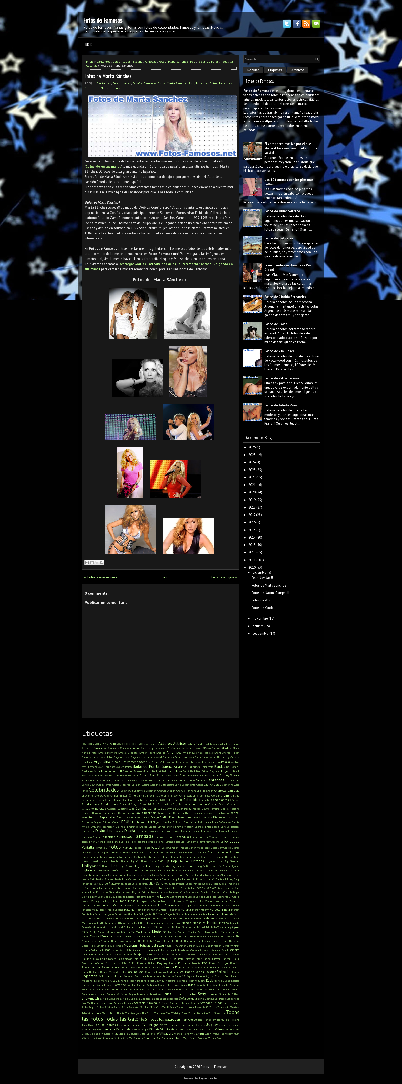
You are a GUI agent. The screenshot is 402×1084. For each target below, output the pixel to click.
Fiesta (107, 841)
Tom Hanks (204, 1019)
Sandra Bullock (129, 989)
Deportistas (107, 817)
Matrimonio (89, 923)
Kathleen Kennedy (144, 888)
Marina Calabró (102, 918)
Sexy (202, 993)
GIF (136, 852)
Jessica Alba (219, 875)
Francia (128, 847)
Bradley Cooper (170, 775)
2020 (120, 744)
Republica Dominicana (148, 976)
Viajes (144, 1029)
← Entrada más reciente (100, 577)
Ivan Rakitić (186, 870)
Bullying (107, 780)
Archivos (297, 70)
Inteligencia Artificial (109, 870)
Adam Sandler (196, 744)
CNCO (162, 800)
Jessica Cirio (88, 879)
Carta (178, 784)
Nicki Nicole (118, 941)
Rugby (183, 985)
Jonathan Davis (91, 883)
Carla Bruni (232, 780)
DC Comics (196, 813)
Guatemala (88, 857)
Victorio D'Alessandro (187, 1029)
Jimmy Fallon (178, 879)
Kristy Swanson (170, 892)
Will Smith (197, 1033)
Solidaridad (232, 998)
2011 (252, 560)
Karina (94, 888)
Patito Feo (189, 954)
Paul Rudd (201, 954)
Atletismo (191, 762)
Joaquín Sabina (215, 879)
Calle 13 (118, 780)
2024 (135, 744)
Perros (172, 959)
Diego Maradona (180, 817)
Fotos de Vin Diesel (279, 351)
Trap (119, 1025)
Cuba (131, 808)
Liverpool (142, 901)
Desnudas (123, 817)
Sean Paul (215, 989)
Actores (165, 743)
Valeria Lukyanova (93, 1029)
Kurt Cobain (201, 892)
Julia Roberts (139, 883)
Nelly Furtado (222, 936)
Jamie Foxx (125, 875)
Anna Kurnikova (184, 757)
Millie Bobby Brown (93, 932)
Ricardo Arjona (205, 976)
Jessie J (119, 879)
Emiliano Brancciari (102, 826)
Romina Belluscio (146, 985)
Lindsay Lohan (109, 901)
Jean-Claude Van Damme (160, 875)
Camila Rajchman (175, 780)
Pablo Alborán (127, 950)
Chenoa (99, 795)
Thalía (120, 1013)
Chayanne (87, 795)
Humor (190, 866)
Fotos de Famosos (102, 20)
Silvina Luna (127, 998)
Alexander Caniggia (166, 748)
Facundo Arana (91, 837)
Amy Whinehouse (186, 752)
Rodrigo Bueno (222, 980)
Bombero (121, 775)
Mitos (124, 932)
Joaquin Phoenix (196, 879)
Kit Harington (116, 892)
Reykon (190, 976)
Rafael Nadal (231, 967)
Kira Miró (101, 892)
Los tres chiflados (171, 901)
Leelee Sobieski (196, 896)
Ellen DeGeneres (221, 822)
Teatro (213, 1007)
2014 (252, 537)
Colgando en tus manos (103, 166)
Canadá (201, 780)
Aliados (226, 748)
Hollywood (91, 865)
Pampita (234, 950)
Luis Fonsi (151, 905)
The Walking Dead (177, 1013)
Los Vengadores (190, 901)
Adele (209, 744)
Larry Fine (153, 896)
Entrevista (88, 831)
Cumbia (141, 808)
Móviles (209, 932)
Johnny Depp (232, 879)
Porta (212, 963)
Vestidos (136, 1029)
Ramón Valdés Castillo (113, 972)
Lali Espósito (118, 896)
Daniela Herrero (91, 813)
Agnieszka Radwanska (226, 744)
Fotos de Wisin (262, 600)
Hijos (144, 861)
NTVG (175, 945)
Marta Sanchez (178, 61)
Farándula (182, 837)
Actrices (180, 743)
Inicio (88, 44)
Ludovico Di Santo (133, 905)
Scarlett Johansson (196, 989)
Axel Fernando (106, 767)
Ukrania (174, 1025)
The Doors (147, 1013)
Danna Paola (109, 813)
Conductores (109, 804)
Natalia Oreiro (187, 936)
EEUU (126, 821)
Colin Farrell (174, 800)
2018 (112, 744)
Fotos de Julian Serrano (282, 211)
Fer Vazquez (211, 837)
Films (115, 841)
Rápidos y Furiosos (154, 972)
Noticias (131, 945)
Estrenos (165, 831)
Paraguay (115, 954)
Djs (225, 817)
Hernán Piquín (119, 861)
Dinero (196, 817)
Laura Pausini (178, 896)
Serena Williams (117, 994)
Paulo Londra (108, 959)
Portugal (223, 963)
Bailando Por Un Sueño (152, 766)
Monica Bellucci (177, 932)
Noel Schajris (97, 945)
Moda (139, 932)
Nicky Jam (131, 941)
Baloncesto (207, 767)
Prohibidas (144, 967)
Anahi (217, 752)
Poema (173, 963)
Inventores (130, 870)
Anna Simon (202, 757)
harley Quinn (199, 857)
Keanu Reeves (206, 888)
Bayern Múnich (142, 771)
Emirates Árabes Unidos (141, 826)
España (138, 61)
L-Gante (214, 892)
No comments (110, 88)
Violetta (105, 1033)
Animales (168, 757)
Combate (204, 800)
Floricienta (191, 841)
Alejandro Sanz (117, 748)
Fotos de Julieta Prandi (282, 405)
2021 (252, 485)
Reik (100, 976)
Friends (146, 847)
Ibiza (212, 866)
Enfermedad (212, 826)
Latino (164, 896)
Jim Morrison (144, 879)
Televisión (87, 1013)
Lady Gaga (104, 896)
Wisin (208, 1033)
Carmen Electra (140, 784)
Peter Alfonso (186, 959)
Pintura (141, 963)
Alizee (236, 748)
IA (207, 866)
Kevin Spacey (225, 888)
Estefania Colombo (147, 831)
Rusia (192, 985)
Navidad (202, 936)
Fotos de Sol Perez (278, 238)
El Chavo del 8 (142, 822)
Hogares (210, 861)
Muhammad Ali (230, 932)
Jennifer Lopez (203, 875)
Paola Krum (89, 954)
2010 (252, 567)
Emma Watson (184, 826)
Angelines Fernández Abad (146, 757)
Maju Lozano (115, 910)
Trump (126, 1025)
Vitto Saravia (148, 1033)
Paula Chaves (231, 954)
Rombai (131, 985)
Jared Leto (139, 875)
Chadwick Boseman (145, 790)
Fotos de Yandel (263, 608)
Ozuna (114, 950)
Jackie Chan (226, 870)
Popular (253, 70)
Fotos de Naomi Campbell (270, 593)
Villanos (230, 1029)
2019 (252, 500)
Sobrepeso (172, 998)
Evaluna (186, 831)
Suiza (124, 1007)
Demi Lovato (221, 813)
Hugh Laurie (161, 866)
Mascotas (220, 918)
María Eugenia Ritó (145, 914)
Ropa (176, 985)
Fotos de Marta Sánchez (108, 76)
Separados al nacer (93, 994)
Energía (199, 826)
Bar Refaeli (232, 767)
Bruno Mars (89, 780)
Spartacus (107, 1003)
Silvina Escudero (109, 998)
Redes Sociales (205, 972)
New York (87, 941)
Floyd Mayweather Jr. (211, 841)
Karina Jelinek (107, 888)
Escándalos (103, 831)
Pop (192, 61)
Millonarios (113, 932)
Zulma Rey (214, 1038)
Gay (220, 847)
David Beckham (145, 813)
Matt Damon (105, 923)
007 (84, 744)
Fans (171, 837)
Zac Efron (162, 1038)
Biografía (226, 771)
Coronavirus (165, 804)
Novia (168, 945)
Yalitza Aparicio (96, 1038)
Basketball (115, 771)
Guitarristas (126, 857)
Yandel (109, 1038)
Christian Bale (201, 795)
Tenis (97, 1013)
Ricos (113, 980)
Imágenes (233, 866)
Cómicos (234, 800)
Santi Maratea (149, 989)
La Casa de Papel (229, 892)
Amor (171, 752)
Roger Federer (105, 985)
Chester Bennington (116, 795)
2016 (252, 522)
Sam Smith (112, 989)
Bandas (219, 766)
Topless (110, 1025)
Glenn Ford (177, 852)
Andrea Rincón (230, 752)
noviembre (260, 618)
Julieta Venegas (194, 883)
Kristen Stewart (150, 892)
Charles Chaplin (166, 790)
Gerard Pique (100, 852)
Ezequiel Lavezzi (229, 831)
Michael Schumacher (184, 927)
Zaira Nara (175, 1038)
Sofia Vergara (188, 998)
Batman (128, 771)
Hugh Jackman (143, 866)
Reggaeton (89, 976)
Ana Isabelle (205, 752)
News (97, 941)
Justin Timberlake (229, 883)
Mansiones (173, 910)
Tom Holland (232, 1019)
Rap (141, 972)
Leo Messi (211, 896)
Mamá (139, 910)
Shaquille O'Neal (229, 994)
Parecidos (127, 954)
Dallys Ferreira (210, 808)
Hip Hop (171, 861)
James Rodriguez (109, 875)
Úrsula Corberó (196, 1025)
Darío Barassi (126, 813)
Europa (175, 831)
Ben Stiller (202, 771)
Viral (115, 1033)
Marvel (210, 918)
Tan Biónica (169, 1007)
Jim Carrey (130, 879)
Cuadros (111, 808)
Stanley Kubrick (123, 1003)
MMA (131, 932)
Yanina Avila (121, 1038)
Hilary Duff (156, 861)
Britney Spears (229, 775)
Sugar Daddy (95, 1007)
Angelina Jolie (122, 757)
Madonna (201, 905)
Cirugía (100, 800)
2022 (127, 744)
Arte (148, 762)
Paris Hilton (149, 954)
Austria (235, 762)
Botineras (133, 775)
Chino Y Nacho (154, 795)
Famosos (143, 835)
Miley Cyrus (231, 927)
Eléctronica (204, 822)
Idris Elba (221, 866)
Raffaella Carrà (90, 972)
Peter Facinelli (204, 959)
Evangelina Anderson (205, 831)
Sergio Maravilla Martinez (144, 994)
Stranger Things (211, 1003)
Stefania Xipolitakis (147, 1003)
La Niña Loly (89, 896)
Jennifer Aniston (185, 875)
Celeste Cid (127, 790)
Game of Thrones (178, 847)
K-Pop (85, 888)
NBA (210, 936)
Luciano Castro (112, 905)
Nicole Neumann (186, 941)
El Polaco (177, 822)
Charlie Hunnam (186, 790)
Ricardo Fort (222, 976)
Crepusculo (199, 804)
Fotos (162, 61)
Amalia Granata (128, 752)
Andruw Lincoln (91, 757)
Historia (184, 861)
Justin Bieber (210, 883)
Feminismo (196, 837)
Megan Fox (173, 923)
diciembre (260, 572)
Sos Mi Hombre (91, 1003)
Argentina (102, 761)
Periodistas (160, 959)
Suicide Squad (112, 1007)
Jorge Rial (107, 883)
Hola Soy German (228, 861)
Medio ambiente (155, 923)
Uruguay (212, 1025)
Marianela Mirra (218, 914)
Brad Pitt (155, 775)
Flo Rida (124, 841)
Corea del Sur (148, 804)
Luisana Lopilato (185, 905)
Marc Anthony (200, 910)
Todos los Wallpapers (165, 1019)
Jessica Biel (233, 875)
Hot (113, 865)
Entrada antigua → (224, 577)
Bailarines (194, 767)
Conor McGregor (129, 804)
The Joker (159, 1013)
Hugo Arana (177, 866)
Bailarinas (180, 767)
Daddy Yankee (192, 808)
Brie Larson (212, 775)
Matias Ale (233, 918)
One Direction (214, 945)
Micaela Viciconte (103, 927)
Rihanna (123, 980)
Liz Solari (154, 901)
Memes (186, 923)
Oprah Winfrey (231, 945)
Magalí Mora (224, 905)
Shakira (213, 994)
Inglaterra (89, 870)
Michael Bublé (122, 927)
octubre (258, 626)
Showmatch (90, 998)
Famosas (150, 61)
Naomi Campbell (123, 936)
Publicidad (157, 967)
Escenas (118, 831)
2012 (252, 552)
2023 (252, 470)
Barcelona (100, 771)
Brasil (183, 775)
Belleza (177, 771)
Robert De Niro (137, 980)
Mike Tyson (217, 927)
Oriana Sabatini (91, 950)
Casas (199, 784)
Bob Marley (101, 775)
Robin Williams (196, 980)
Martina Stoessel (195, 918)
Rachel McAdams (193, 967)
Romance (120, 985)
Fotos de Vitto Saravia (281, 378)
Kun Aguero (187, 892)
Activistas (151, 744)
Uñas (183, 1025)
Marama (186, 910)
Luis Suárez (166, 905)
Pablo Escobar (162, 950)
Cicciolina (216, 795)
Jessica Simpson (105, 879)
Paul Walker (215, 954)
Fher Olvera (96, 841)
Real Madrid (186, 972)
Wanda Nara (181, 1033)
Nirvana (223, 941)
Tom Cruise (189, 1019)
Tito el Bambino (198, 1013)
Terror (105, 1013)
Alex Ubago (147, 748)
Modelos (159, 931)
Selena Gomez (231, 989)
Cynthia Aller (175, 808)
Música (95, 936)
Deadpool (208, 813)
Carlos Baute (89, 784)
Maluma (129, 910)
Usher (236, 1025)
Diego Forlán (159, 817)
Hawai (85, 861)
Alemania (133, 748)
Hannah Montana (180, 857)
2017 (105, 744)
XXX (84, 1038)
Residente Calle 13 (174, 976)
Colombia (190, 800)
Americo (160, 752)
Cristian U (233, 804)
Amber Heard (147, 752)
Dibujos (146, 817)
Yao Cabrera (136, 1038)
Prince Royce (129, 967)
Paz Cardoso (125, 959)
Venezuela (123, 1029)
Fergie (223, 837)
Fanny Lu (161, 837)
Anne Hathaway (219, 757)
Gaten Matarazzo (199, 847)
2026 (252, 447)
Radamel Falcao (213, 967)
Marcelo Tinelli (220, 910)
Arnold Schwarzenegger (128, 762)
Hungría (200, 866)
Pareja (137, 954)
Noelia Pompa (114, 945)
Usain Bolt (225, 1025)
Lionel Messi (127, 901)
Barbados (87, 771)
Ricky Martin (101, 980)
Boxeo (144, 775)
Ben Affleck (189, 771)
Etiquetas (275, 70)
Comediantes (220, 800)
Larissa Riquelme (136, 896)
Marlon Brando (156, 918)
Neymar (105, 941)
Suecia (227, 1003)
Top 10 (99, 1025)
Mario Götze (119, 918)
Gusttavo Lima (160, 857)
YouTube (150, 1038)
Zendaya (202, 1038)
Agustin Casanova (94, 748)
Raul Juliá (172, 972)
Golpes (189, 852)
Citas (108, 800)
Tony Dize (87, 1025)
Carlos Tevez (104, 784)
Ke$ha (191, 888)
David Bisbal (164, 813)
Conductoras (90, 804)
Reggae (235, 972)
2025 (142, 744)
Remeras (128, 976)
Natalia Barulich (168, 936)
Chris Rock (185, 795)
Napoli (137, 936)
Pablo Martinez (180, 950)
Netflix (234, 936)
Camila (160, 780)
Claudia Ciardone (123, 800)
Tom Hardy (218, 1019)
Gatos (214, 847)
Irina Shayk (146, 870)
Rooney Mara (165, 985)
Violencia (95, 1033)
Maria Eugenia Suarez (171, 914)
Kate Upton (124, 888)
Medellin (139, 923)
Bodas (112, 775)
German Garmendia (121, 852)
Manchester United (155, 910)
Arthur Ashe (159, 762)
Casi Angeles (212, 784)
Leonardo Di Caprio (228, 896)
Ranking (132, 972)
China (140, 795)
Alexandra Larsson (190, 748)
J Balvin (199, 870)
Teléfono (234, 1007)
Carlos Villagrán (121, 784)
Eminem (121, 826)
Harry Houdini (216, 857)
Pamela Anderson (200, 950)
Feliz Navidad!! (262, 577)
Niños (215, 941)
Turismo (135, 1025)
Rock (209, 980)
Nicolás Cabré (146, 941)
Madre (211, 905)
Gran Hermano (218, 852)
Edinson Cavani (111, 822)
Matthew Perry (123, 923)
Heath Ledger (100, 861)
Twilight (152, 1025)
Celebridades (122, 61)
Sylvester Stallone (139, 1007)
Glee (166, 852)
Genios (227, 847)
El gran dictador (162, 822)
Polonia (196, 963)
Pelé (135, 959)
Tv (144, 1024)
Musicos (106, 936)
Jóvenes (118, 883)
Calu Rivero (130, 780)
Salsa (92, 989)
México (224, 923)
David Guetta (181, 813)
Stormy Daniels (189, 1003)
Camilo (191, 780)
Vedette (110, 1029)
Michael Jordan (162, 927)
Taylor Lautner (185, 1007)
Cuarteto (123, 808)
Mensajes (199, 923)
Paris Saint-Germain (169, 954)
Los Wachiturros (209, 901)
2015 (98, 744)
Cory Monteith (181, 804)
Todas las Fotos (208, 61)
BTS (99, 780)
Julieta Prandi (176, 883)
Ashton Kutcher (176, 762)
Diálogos (136, 817)
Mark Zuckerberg (137, 918)
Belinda (166, 771)
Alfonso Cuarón (211, 748)
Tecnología (223, 1007)
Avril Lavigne (89, 767)
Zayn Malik (190, 1038)
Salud (100, 989)
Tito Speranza (217, 1013)
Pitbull (151, 963)
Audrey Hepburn (207, 762)
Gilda (143, 852)
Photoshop (112, 963)
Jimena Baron (161, 879)
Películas (146, 958)
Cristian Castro (217, 804)
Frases (137, 847)
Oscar (106, 950)
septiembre (261, 633)
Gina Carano (154, 852)
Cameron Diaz (146, 780)
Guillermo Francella (107, 857)
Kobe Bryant (133, 892)
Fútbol (155, 847)
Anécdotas (107, 757)
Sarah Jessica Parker (171, 989)
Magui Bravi (99, 910)
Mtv (217, 932)
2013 (91, 744)
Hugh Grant (126, 866)
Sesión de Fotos (184, 994)
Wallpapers (165, 1033)
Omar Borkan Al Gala (192, 945)
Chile (132, 795)
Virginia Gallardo (129, 1033)
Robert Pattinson (177, 980)
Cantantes (103, 61)
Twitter (163, 1025)
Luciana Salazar (229, 901)
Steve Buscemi (170, 1003)
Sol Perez (220, 998)
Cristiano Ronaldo (94, 808)
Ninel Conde (203, 941)
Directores (206, 817)
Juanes (127, 883)
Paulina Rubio (90, 959)
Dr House (87, 822)
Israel (167, 870)
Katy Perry (179, 888)
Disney (217, 817)
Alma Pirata (89, 752)
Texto (113, 1013)
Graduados (200, 852)
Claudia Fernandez (146, 800)
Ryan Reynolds (221, 985)
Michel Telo (203, 927)
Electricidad (190, 822)
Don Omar (233, 817)
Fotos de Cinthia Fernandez (285, 297)
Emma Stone (166, 826)
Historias (197, 861)
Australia (224, 762)
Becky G (156, 771)
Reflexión (223, 972)
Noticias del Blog (151, 945)
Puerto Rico (172, 967)
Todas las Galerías (126, 1018)
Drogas (97, 822)
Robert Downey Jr (157, 980)
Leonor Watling (91, 901)
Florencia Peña (155, 841)
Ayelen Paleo (124, 767)
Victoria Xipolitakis (161, 1029)
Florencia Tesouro (174, 841)
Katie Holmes (164, 888)
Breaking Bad (196, 775)
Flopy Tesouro (137, 841)
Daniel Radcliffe (230, 808)
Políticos (184, 963)
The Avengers (133, 1013)
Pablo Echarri (145, 950)
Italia (174, 870)
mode (147, 932)
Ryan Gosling (204, 985)
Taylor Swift (202, 1007)
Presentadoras (111, 967)
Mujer (85, 936)
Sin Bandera (143, 998)
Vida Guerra (207, 1029)
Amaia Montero (107, 752)
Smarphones (159, 998)
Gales (165, 847)
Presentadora (91, 967)
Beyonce (214, 771)
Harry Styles (232, 857)
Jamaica (94, 875)
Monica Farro (196, 932)
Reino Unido (113, 976)
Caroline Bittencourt (162, 784)
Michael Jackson (142, 927)
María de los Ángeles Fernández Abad (111, 914)
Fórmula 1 (101, 847)
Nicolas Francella (165, 941)
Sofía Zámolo (206, 998)
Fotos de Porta (275, 324)
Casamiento (188, 784)
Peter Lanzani (222, 959)
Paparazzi (103, 954)
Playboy (162, 963)
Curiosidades (157, 808)
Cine (226, 795)
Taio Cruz (156, 1007)
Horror (105, 866)
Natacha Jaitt (150, 936)
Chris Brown (171, 795)
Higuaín (134, 861)
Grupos (234, 852)
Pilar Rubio (128, 963)
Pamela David (219, 950)
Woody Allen (232, 1033)
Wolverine (218, 1033)
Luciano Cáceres (91, 905)
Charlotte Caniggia (226, 790)
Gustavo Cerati (142, 857)
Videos (220, 1029)
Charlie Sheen (205, 790)
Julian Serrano (157, 883)
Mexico (212, 922)
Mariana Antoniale (196, 914)
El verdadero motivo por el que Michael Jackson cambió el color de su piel (290, 148)
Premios (234, 963)
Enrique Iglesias (229, 826)
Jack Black (211, 870)
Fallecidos (108, 837)
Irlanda (158, 870)
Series (167, 994)
